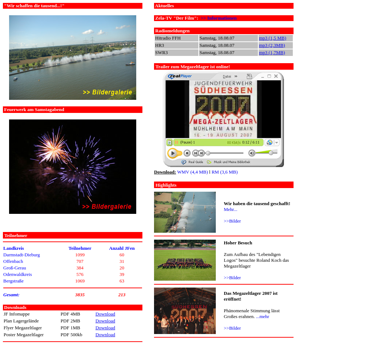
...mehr (262, 316)
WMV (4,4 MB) (192, 172)
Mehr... (230, 209)
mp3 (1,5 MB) (272, 38)
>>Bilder (232, 221)
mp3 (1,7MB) (272, 52)
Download (105, 314)
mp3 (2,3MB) (272, 45)
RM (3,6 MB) (224, 172)
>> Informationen (218, 18)
